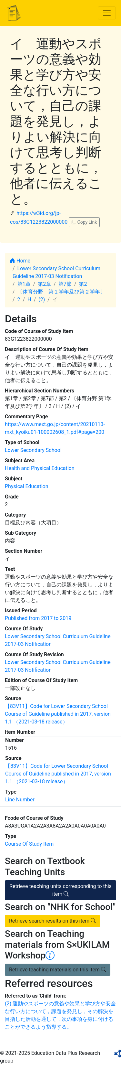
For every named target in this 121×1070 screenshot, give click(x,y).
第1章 (24, 284)
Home (20, 261)
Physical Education (26, 486)
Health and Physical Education (40, 468)
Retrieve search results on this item (52, 921)
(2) (41, 299)
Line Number (20, 800)
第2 (83, 284)
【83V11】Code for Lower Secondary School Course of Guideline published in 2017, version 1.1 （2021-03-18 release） (58, 714)
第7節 (65, 284)
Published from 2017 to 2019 (38, 618)
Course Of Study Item (29, 844)
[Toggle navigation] (107, 12)
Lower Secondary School (33, 450)
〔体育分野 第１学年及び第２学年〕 (61, 292)
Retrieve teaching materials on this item (57, 970)
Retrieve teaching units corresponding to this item (60, 890)
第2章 (44, 284)
